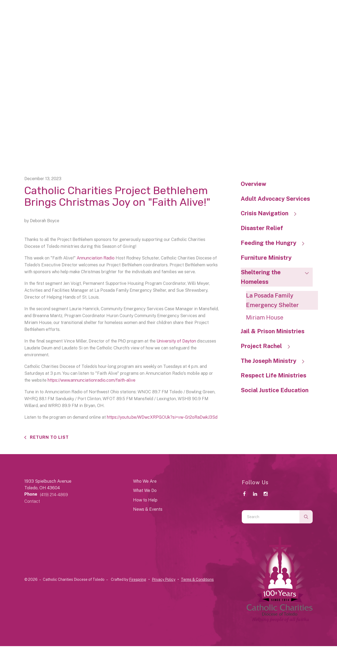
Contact (32, 501)
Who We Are (145, 481)
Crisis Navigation (271, 213)
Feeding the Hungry (275, 242)
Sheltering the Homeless (277, 277)
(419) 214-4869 (54, 494)
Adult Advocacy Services (275, 198)
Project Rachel (268, 346)
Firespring (137, 579)
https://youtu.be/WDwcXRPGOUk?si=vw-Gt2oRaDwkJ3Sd (162, 417)
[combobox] (270, 516)
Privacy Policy (163, 579)
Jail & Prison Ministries (272, 331)
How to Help (145, 500)
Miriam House (264, 317)
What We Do (145, 490)
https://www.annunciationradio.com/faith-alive (91, 380)
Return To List (49, 437)
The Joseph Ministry (275, 360)
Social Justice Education (274, 390)
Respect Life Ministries (273, 375)
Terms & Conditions (197, 579)
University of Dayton (176, 341)
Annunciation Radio (96, 258)
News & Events (147, 509)
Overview (253, 183)
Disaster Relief (262, 228)
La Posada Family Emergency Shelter (272, 300)
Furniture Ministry (266, 257)
